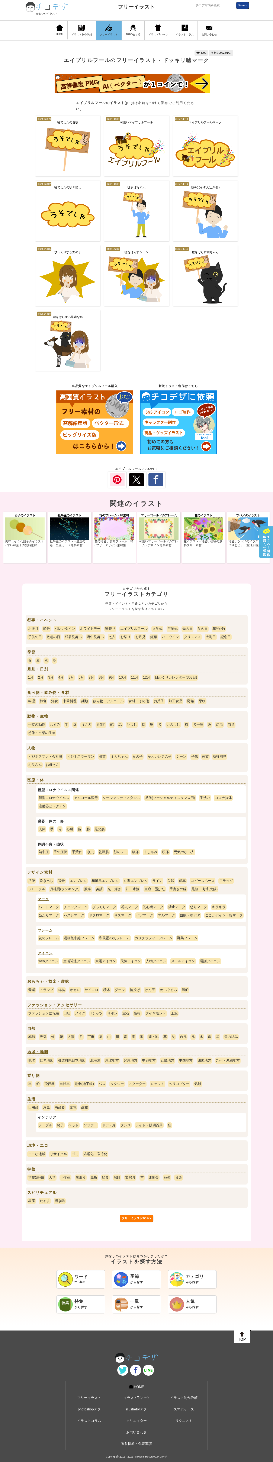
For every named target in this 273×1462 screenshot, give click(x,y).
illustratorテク (136, 1409)
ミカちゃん (119, 756)
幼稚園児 (219, 756)
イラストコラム (185, 30)
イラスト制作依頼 (81, 30)
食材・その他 (138, 701)
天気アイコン (131, 961)
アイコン (45, 953)
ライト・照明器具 (149, 1125)
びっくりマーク (104, 907)
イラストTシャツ (158, 30)
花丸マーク (129, 907)
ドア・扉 (109, 1125)
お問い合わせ (209, 30)
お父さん (35, 765)
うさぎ (86, 724)
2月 (41, 677)
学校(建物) (36, 1177)
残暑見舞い (73, 637)
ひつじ (132, 724)
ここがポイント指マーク (224, 915)
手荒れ (77, 852)
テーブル (45, 1125)
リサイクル (58, 1154)
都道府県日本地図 (71, 1060)
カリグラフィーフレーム (153, 938)
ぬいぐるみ (168, 990)
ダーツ (120, 990)
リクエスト (183, 1421)
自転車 (65, 1084)
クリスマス (192, 637)
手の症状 (60, 852)
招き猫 (60, 1201)
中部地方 (149, 1060)
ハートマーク (49, 907)
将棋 (61, 990)
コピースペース (203, 881)
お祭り (125, 637)
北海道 (95, 1060)
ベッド (73, 1125)
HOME (60, 30)
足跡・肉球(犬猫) (205, 889)
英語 (99, 889)
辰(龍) (101, 724)
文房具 (130, 1177)
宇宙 (90, 1037)
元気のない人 (184, 852)
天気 (43, 1037)
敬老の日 (53, 637)
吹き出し (46, 881)
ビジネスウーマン (80, 756)
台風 (183, 1037)
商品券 (60, 1107)
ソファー (90, 1125)
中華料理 (70, 701)
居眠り (81, 1177)
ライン (157, 881)
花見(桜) (218, 628)
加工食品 (175, 701)
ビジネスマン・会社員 (45, 756)
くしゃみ (150, 852)
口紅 (67, 1013)
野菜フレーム (187, 938)
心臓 (70, 829)
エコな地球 (36, 1154)
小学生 (65, 1177)
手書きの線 (178, 889)
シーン (181, 756)
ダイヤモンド (155, 1013)
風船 (185, 990)
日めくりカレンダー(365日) (176, 677)
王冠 (174, 1013)
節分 (46, 628)
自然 (31, 1028)
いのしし (173, 724)
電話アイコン (210, 961)
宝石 (125, 1013)
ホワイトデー (90, 628)
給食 (105, 1177)
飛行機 (49, 1084)
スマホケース (184, 1409)
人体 (42, 829)
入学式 (157, 628)
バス (102, 1084)
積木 (106, 990)
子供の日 (35, 637)
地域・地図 (37, 1052)
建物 (84, 1107)
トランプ (46, 990)
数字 (87, 889)
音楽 (31, 990)
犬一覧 (198, 724)
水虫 (90, 852)
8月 (101, 677)
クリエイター (136, 1421)
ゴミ (75, 1154)
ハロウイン (170, 637)
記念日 (226, 637)
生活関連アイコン (76, 961)
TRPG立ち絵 (133, 30)
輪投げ (135, 990)
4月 (61, 677)
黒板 (93, 1177)
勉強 (167, 1177)
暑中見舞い (95, 637)
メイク (80, 1013)
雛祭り (110, 628)
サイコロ (91, 990)
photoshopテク (89, 1409)
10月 (122, 677)
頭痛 (165, 852)
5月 (71, 677)
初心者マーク (153, 907)
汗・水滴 (132, 889)
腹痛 (135, 852)
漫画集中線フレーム (79, 938)
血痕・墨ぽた (154, 889)
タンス (126, 1125)
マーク (43, 899)
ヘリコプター (179, 1084)
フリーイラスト (136, 7)
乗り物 (33, 1075)
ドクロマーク (99, 915)
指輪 (137, 1013)
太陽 (71, 1037)
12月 (146, 677)
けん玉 (150, 990)
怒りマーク (198, 907)
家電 (73, 1107)
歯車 (182, 881)
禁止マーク (176, 907)
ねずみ (55, 724)
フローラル (36, 889)
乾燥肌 (104, 852)
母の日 (187, 628)
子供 (194, 756)
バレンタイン (65, 628)
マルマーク (166, 915)
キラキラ (219, 907)
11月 (134, 677)
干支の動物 (36, 724)
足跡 (31, 881)
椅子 (60, 1125)
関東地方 (130, 1060)
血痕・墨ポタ (190, 915)
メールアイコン (183, 961)
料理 (31, 701)
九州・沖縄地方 (228, 1060)
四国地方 (204, 1060)
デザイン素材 (40, 872)
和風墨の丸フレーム (114, 938)
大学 (52, 1177)
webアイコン (48, 961)
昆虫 (219, 724)
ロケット (157, 1084)
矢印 (170, 881)
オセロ (75, 990)
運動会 (153, 1177)
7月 (91, 677)
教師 (117, 1177)
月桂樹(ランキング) (65, 889)
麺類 (84, 701)
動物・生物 (37, 716)
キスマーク (122, 915)
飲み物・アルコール (108, 701)
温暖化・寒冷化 (95, 1154)
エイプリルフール (134, 628)
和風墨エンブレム (105, 881)
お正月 (33, 628)
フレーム (45, 930)
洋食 (54, 701)
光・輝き (114, 889)
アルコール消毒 (86, 798)
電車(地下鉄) (84, 1084)
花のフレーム (49, 938)
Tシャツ (96, 1013)
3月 (51, 677)
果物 (202, 701)
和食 (43, 701)
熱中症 (44, 852)
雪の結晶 (231, 1037)
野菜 (190, 701)
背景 (61, 881)
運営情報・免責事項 (136, 1444)
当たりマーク (49, 915)
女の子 (137, 756)
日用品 (33, 1107)
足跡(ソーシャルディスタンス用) (170, 798)
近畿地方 (167, 1060)
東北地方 (112, 1060)
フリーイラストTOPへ (137, 1218)
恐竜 (231, 724)
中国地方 (186, 1060)
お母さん (52, 765)
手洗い (205, 798)
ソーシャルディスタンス (121, 798)
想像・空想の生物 (41, 733)
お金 (46, 1107)
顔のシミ (120, 852)
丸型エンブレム (136, 881)
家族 (205, 756)
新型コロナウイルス (54, 798)
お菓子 (159, 701)
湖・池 (153, 1037)
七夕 (112, 637)
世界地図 (46, 1060)
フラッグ (226, 881)
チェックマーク (76, 907)
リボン (112, 1013)
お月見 (140, 637)
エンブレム (78, 881)
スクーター (137, 1084)
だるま (45, 1201)
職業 (102, 756)
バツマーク (144, 915)
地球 (31, 1037)
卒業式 (172, 628)
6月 (81, 677)
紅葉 (153, 637)
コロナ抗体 (223, 798)
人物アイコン (156, 961)
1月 (30, 677)
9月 (111, 677)
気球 (197, 1084)
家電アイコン (105, 961)
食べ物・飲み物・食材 (48, 693)
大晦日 (211, 637)
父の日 (202, 628)
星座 (31, 1201)
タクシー (117, 1084)
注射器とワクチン (52, 806)
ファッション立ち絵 (43, 1013)
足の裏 (99, 829)
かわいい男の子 (159, 756)
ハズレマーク (74, 915)
